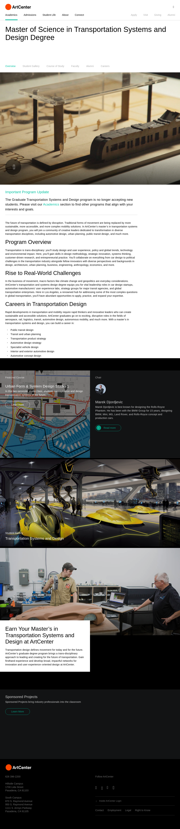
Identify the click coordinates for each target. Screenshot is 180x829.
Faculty (75, 66)
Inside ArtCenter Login (110, 801)
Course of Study (55, 66)
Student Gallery (31, 66)
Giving (157, 15)
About (65, 15)
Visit (145, 15)
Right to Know (142, 810)
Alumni (171, 15)
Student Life (49, 15)
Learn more (17, 418)
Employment (114, 810)
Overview (10, 66)
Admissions (30, 15)
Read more (110, 441)
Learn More (17, 720)
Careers (105, 66)
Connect (79, 15)
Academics (11, 15)
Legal (128, 810)
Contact (99, 810)
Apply (134, 15)
